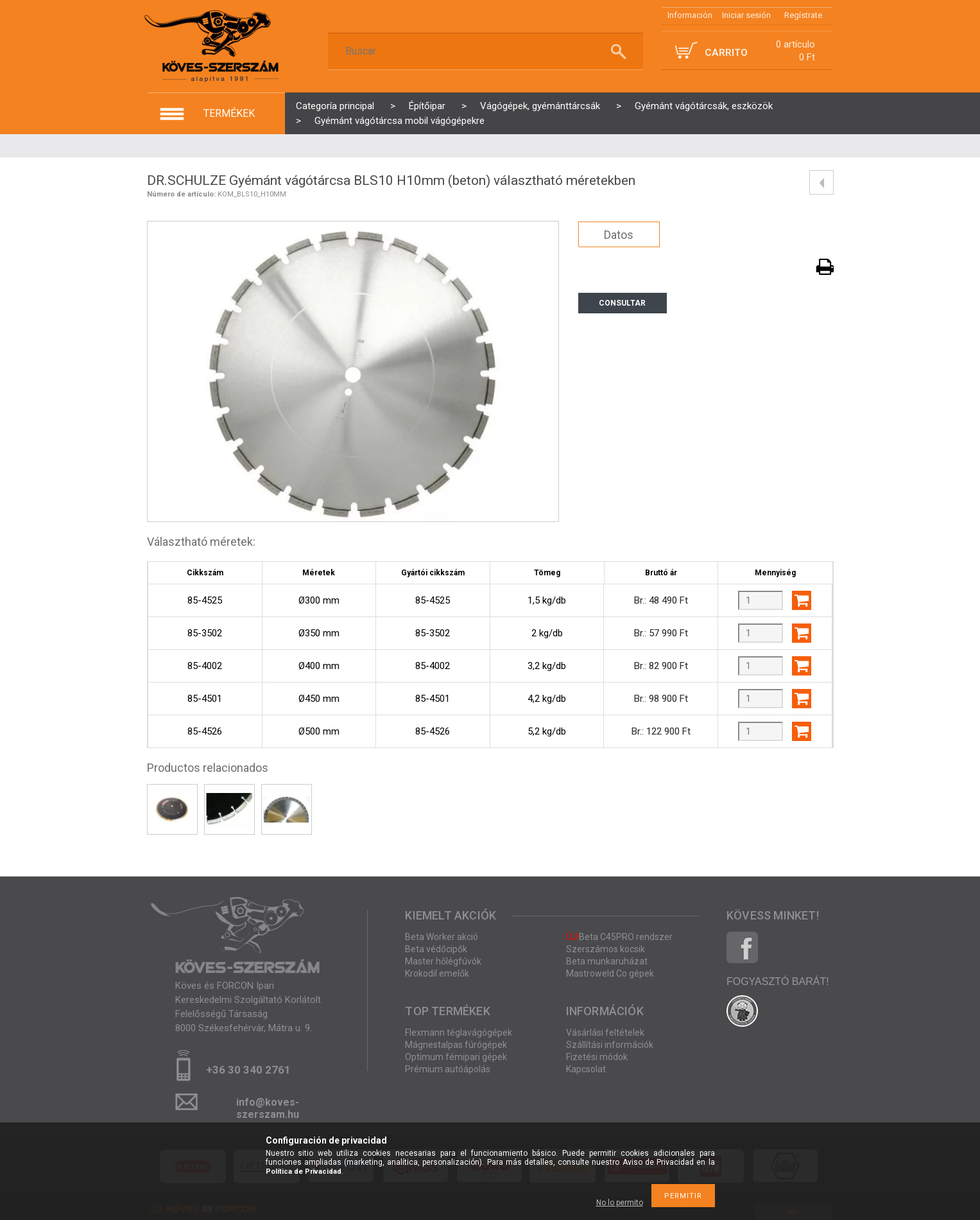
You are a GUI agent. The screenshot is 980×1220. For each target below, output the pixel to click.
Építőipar (427, 106)
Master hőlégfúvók (443, 961)
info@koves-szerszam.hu (267, 1106)
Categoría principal (335, 106)
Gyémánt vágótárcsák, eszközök (704, 106)
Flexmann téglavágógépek (458, 1032)
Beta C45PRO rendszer (619, 937)
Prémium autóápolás (447, 1069)
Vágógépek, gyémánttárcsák (540, 106)
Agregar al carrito (801, 600)
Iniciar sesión (746, 15)
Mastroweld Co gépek (610, 973)
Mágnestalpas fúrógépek (456, 1045)
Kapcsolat (586, 1069)
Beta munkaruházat (607, 961)
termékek (229, 113)
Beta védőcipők (436, 949)
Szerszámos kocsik (605, 949)
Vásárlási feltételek (605, 1032)
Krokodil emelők (437, 973)
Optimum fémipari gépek (456, 1057)
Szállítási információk (609, 1045)
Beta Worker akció (441, 937)
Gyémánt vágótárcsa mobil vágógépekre (399, 120)
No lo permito (619, 1202)
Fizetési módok (597, 1057)
